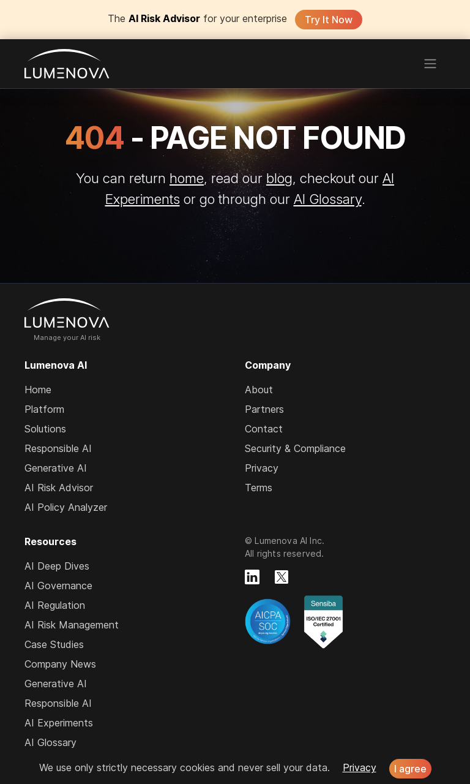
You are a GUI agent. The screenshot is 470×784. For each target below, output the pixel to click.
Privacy (261, 468)
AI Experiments (58, 723)
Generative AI (55, 468)
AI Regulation (54, 605)
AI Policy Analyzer (65, 507)
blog (279, 178)
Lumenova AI (67, 63)
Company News (60, 664)
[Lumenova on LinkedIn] (252, 577)
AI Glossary (328, 198)
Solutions (45, 429)
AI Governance (58, 585)
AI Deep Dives (56, 566)
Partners (264, 409)
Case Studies (54, 644)
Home (37, 389)
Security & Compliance (295, 448)
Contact (264, 429)
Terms (258, 487)
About (259, 389)
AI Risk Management (71, 625)
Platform (44, 409)
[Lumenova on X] (281, 577)
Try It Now (328, 19)
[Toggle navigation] (430, 63)
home (187, 178)
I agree (410, 769)
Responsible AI (58, 448)
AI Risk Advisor (58, 487)
